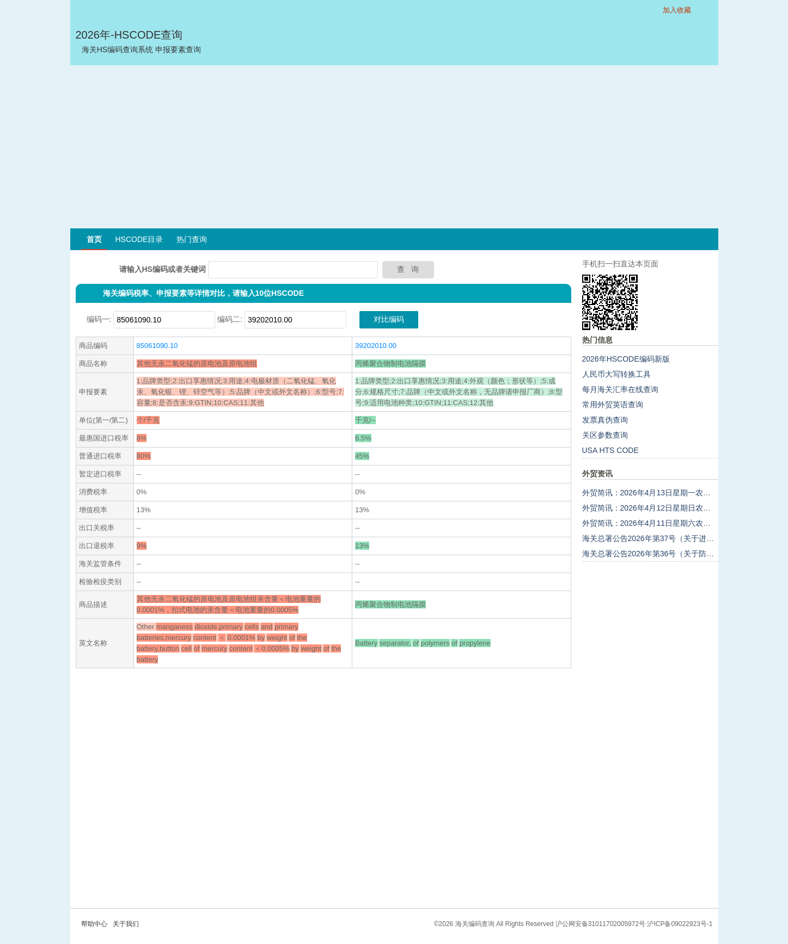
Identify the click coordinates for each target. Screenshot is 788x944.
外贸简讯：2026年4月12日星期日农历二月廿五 (662, 508)
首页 (94, 239)
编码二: (229, 319)
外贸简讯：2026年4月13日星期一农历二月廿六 (662, 492)
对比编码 (389, 319)
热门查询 (191, 239)
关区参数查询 (605, 435)
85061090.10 (157, 345)
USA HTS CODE (610, 450)
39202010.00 (375, 345)
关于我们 (126, 924)
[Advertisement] (394, 147)
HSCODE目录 (139, 239)
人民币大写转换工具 (616, 374)
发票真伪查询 (605, 419)
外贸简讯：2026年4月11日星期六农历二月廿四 (662, 523)
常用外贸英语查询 (612, 404)
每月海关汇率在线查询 (620, 389)
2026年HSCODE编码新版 (626, 359)
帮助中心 (94, 924)
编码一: (99, 319)
